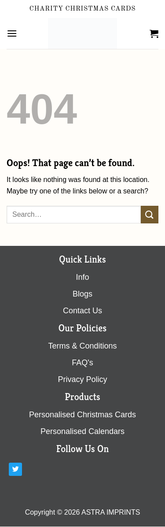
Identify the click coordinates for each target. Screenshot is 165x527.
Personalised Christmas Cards (82, 414)
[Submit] (149, 214)
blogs (82, 293)
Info (82, 277)
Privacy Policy (82, 379)
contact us (82, 310)
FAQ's (82, 362)
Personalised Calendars (82, 431)
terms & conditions (82, 345)
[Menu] (12, 33)
